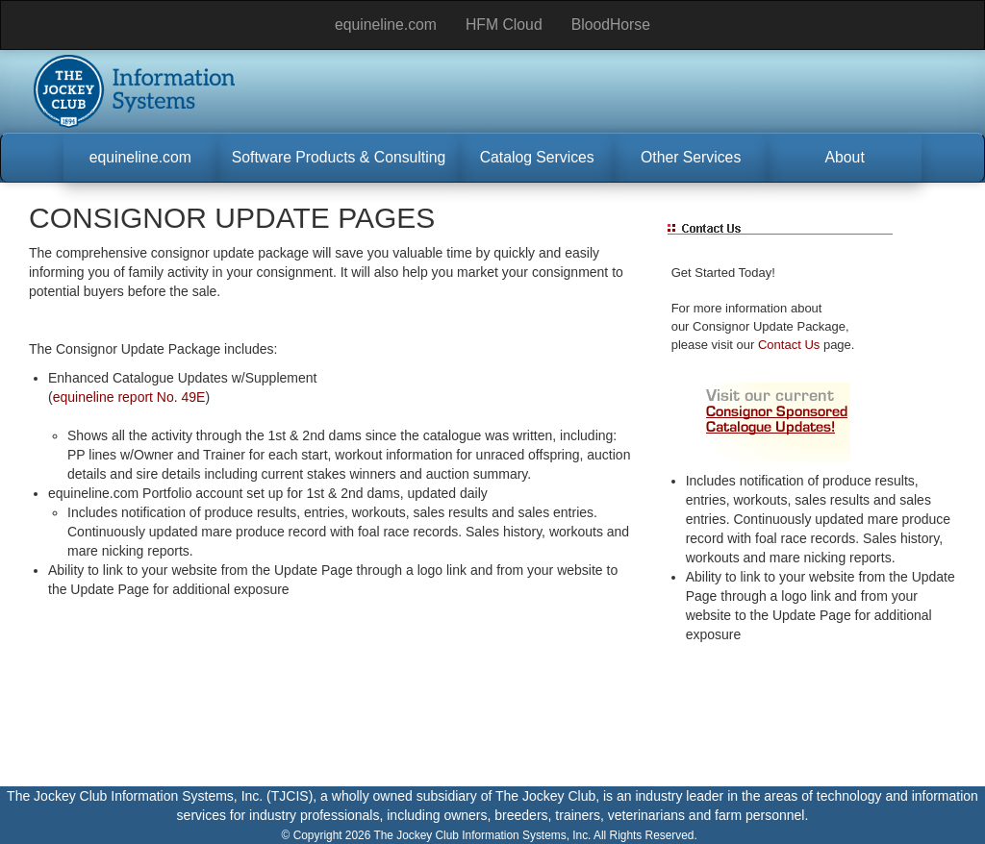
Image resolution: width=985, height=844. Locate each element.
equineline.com (386, 24)
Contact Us (789, 344)
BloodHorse (610, 24)
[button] (140, 158)
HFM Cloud (504, 24)
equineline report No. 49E (129, 397)
